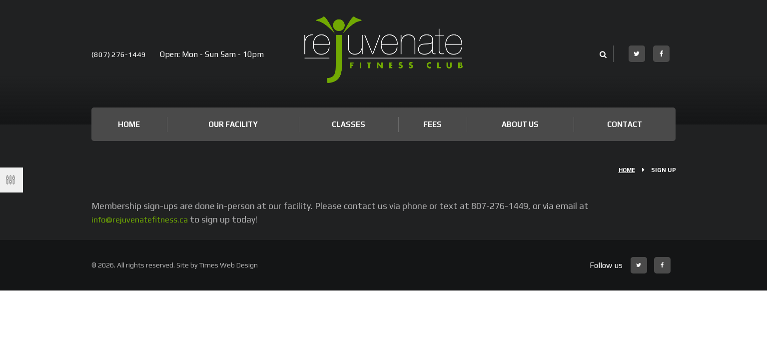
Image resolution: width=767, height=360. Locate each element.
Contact (624, 124)
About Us (520, 124)
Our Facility (233, 124)
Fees (432, 124)
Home (129, 124)
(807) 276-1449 (119, 54)
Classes (348, 124)
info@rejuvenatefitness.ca (144, 219)
